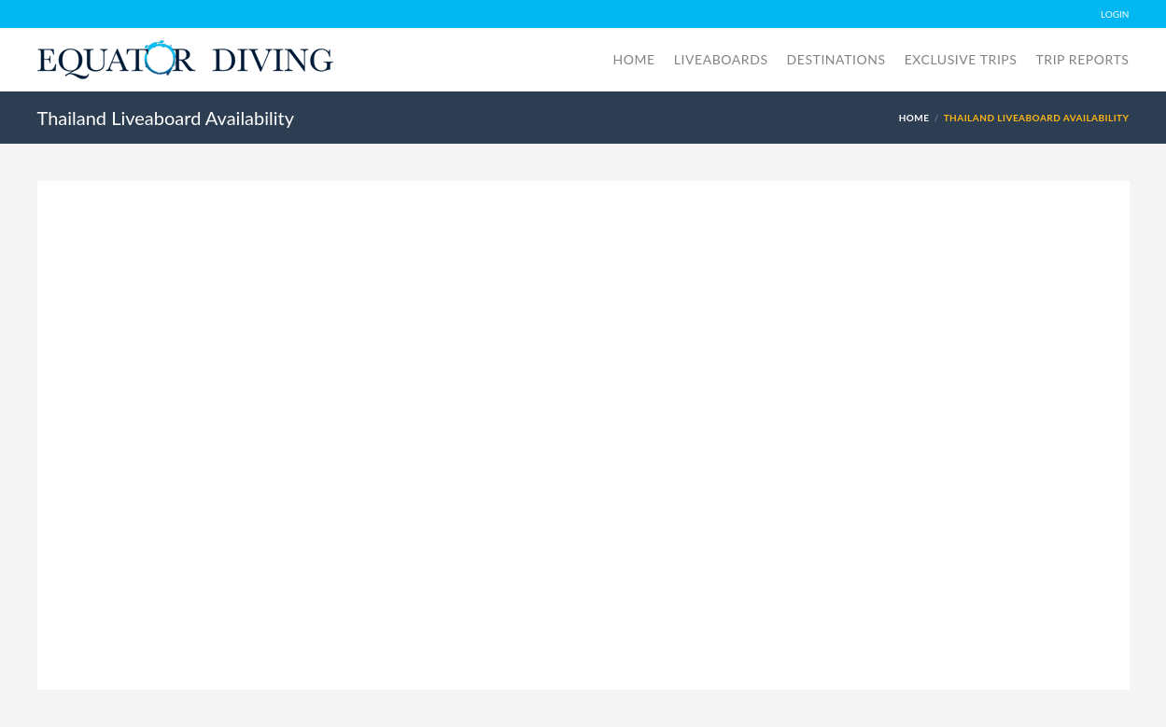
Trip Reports (1082, 59)
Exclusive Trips (961, 59)
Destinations (836, 59)
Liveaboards (721, 59)
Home (634, 59)
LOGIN (1115, 14)
